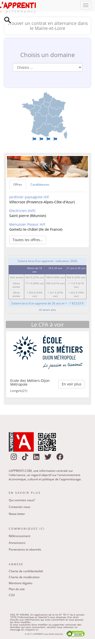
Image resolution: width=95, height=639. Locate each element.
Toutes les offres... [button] (27, 239)
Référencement (19, 536)
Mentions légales (20, 583)
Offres (17, 184)
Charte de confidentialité (26, 571)
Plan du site (17, 589)
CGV (12, 595)
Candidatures (39, 184)
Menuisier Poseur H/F (27, 224)
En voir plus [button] (72, 384)
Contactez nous (19, 507)
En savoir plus (47, 309)
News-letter (17, 514)
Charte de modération (24, 577)
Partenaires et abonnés (25, 549)
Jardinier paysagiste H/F (29, 197)
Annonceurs (17, 543)
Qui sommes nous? (22, 500)
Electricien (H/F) (22, 210)
